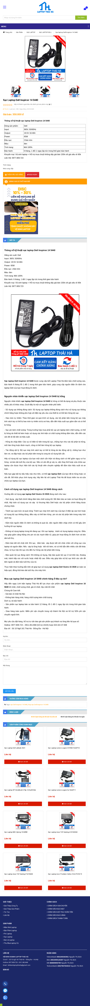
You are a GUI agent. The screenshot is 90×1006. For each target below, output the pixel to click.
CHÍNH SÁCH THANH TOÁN (57, 918)
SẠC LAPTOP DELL (45, 32)
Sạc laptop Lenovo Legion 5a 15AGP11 (62, 790)
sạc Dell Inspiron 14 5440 (19, 704)
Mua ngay (32, 175)
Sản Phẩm (19, 32)
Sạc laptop (7, 937)
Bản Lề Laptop (9, 940)
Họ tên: (5, 636)
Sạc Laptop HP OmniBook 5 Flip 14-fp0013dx (20, 790)
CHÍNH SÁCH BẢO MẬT (56, 909)
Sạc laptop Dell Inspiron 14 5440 (66, 32)
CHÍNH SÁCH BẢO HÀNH (56, 915)
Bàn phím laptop (10, 930)
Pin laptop (7, 934)
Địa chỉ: (6, 656)
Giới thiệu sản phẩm (11, 909)
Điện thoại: (7, 646)
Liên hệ (6, 915)
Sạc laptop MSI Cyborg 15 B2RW (15, 832)
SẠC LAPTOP (31, 32)
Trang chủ (8, 32)
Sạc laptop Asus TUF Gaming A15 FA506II (63, 832)
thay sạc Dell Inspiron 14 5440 (38, 704)
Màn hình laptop (10, 927)
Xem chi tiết (23, 762)
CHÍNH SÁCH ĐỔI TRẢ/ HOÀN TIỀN (60, 912)
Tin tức (6, 912)
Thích (5, 109)
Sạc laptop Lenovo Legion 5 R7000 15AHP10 (64, 748)
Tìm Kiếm (81, 17)
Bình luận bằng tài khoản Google (73, 717)
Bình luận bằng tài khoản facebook (44, 717)
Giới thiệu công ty (10, 906)
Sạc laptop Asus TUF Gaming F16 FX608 (18, 874)
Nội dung (6, 665)
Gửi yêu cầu (9, 691)
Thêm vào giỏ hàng (14, 175)
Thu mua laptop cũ (11, 943)
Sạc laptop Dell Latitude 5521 (14, 748)
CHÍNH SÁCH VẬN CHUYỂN (57, 906)
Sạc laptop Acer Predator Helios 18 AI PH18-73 (65, 874)
